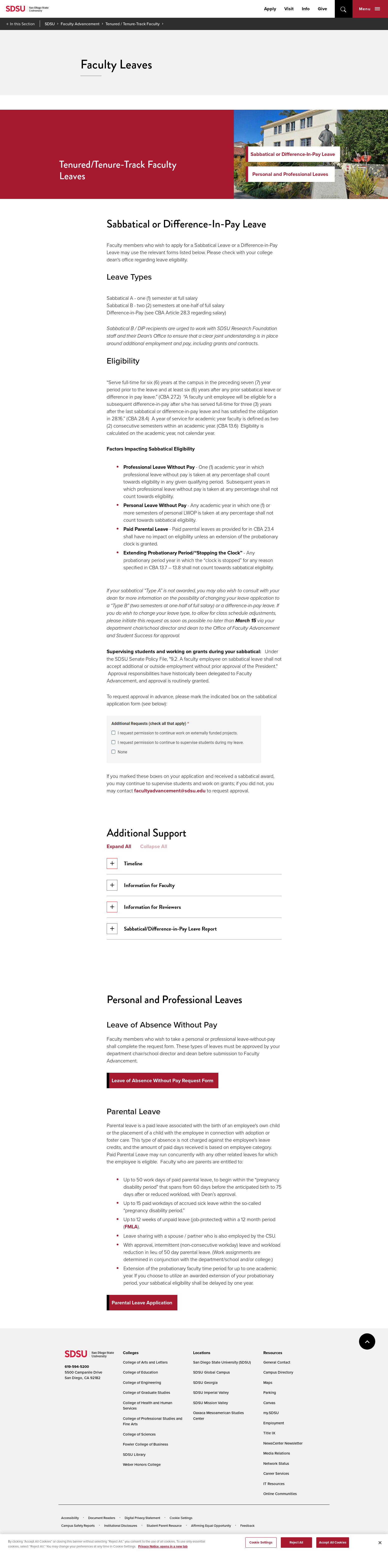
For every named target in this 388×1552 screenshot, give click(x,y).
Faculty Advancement (80, 23)
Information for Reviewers (144, 907)
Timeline (124, 863)
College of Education (140, 1372)
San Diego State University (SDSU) (222, 1362)
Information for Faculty (141, 885)
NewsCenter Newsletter (283, 1443)
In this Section (22, 23)
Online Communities (280, 1493)
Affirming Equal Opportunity (211, 1525)
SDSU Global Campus (211, 1372)
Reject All (296, 1545)
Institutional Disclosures (120, 1525)
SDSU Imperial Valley (211, 1392)
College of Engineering (142, 1382)
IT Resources (274, 1483)
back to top (367, 1341)
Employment (273, 1423)
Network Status (276, 1463)
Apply (270, 8)
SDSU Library (134, 1454)
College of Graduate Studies (146, 1392)
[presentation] (130, 1353)
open (344, 9)
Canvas (269, 1402)
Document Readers (101, 1518)
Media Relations (276, 1453)
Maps (267, 1382)
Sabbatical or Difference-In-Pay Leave (293, 154)
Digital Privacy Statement (142, 1518)
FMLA (131, 1226)
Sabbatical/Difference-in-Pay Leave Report (162, 928)
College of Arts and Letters (145, 1362)
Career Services (276, 1473)
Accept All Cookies (332, 1545)
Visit (289, 8)
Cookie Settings (181, 1518)
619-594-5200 (77, 1366)
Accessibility (70, 1518)
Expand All (119, 846)
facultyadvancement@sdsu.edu (170, 790)
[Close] (380, 1545)
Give (322, 8)
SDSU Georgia (205, 1382)
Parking (269, 1392)
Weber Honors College (142, 1464)
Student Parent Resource (164, 1525)
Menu (369, 9)
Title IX (269, 1433)
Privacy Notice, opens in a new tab (163, 1549)
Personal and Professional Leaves (290, 174)
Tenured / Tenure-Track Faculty (132, 23)
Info (306, 8)
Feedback (247, 1525)
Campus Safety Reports (78, 1525)
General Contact (276, 1362)
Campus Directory (278, 1372)
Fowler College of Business (145, 1444)
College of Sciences (139, 1434)
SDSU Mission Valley (210, 1402)
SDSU (50, 23)
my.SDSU (271, 1412)
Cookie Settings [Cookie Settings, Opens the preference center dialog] (261, 1545)
